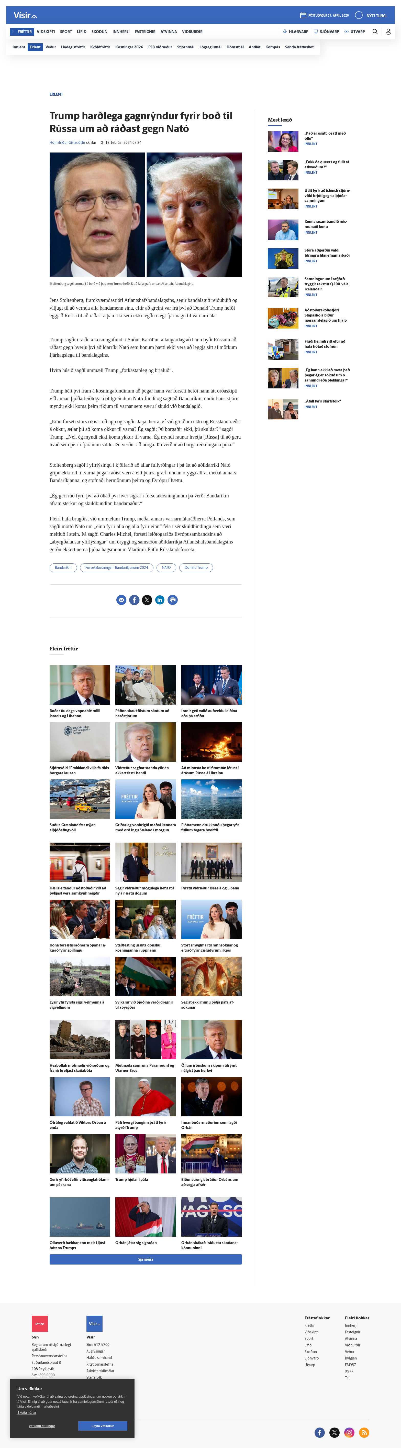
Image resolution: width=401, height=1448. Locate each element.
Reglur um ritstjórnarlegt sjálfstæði (51, 1347)
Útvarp (310, 1365)
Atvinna (351, 1339)
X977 (349, 1372)
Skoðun (311, 1352)
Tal (347, 1378)
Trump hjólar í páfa (131, 1180)
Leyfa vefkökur (103, 1426)
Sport (309, 1339)
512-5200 (101, 1345)
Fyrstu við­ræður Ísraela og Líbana (210, 888)
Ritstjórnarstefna (99, 1365)
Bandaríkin (63, 568)
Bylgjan (351, 1358)
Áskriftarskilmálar (100, 1371)
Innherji (351, 1326)
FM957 (350, 1365)
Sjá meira (145, 1260)
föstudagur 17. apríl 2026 (328, 15)
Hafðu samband (99, 1358)
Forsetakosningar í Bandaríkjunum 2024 (116, 568)
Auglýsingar (95, 1352)
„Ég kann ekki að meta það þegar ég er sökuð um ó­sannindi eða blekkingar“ (327, 375)
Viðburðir (352, 1345)
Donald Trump (196, 568)
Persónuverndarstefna (49, 1356)
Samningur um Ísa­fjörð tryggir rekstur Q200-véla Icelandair (327, 284)
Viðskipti (312, 1332)
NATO (166, 568)
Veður (349, 1352)
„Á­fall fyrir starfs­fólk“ (323, 402)
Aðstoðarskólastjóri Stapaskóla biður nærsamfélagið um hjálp (326, 316)
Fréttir (310, 1326)
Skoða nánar (26, 1412)
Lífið (308, 1345)
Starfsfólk (94, 1378)
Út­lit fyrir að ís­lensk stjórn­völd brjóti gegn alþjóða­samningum (327, 196)
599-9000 (47, 1375)
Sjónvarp (312, 1358)
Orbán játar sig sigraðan (136, 1243)
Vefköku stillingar (42, 1426)
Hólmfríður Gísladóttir (67, 143)
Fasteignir (352, 1332)
